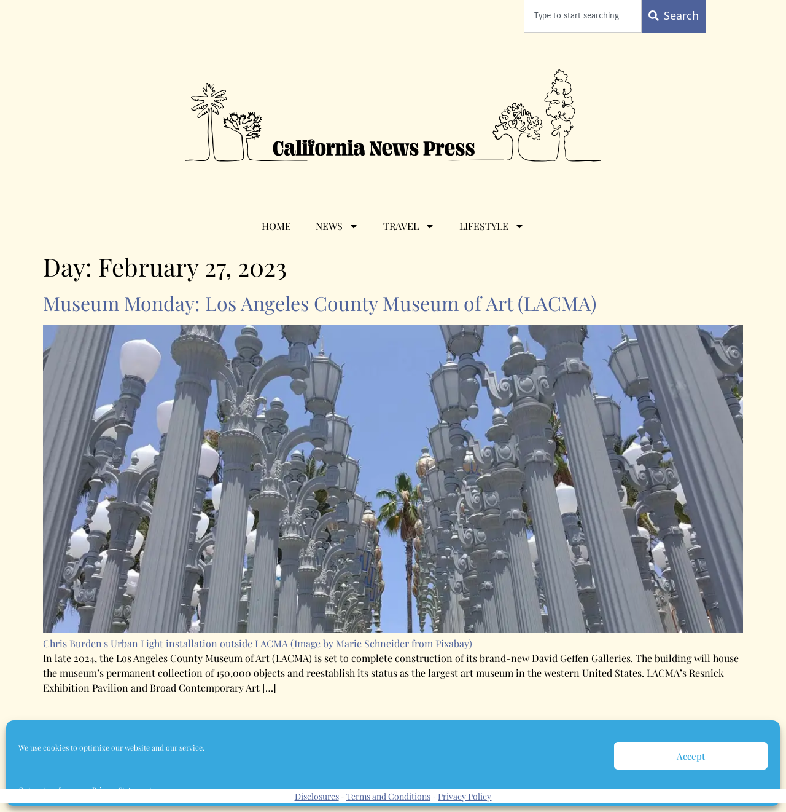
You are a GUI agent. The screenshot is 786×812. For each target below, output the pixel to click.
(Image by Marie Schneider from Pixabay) (381, 643)
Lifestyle (491, 226)
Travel (409, 226)
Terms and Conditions (388, 796)
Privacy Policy (464, 796)
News (337, 226)
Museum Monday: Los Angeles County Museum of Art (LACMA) (322, 303)
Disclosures (317, 796)
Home (276, 225)
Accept (691, 756)
